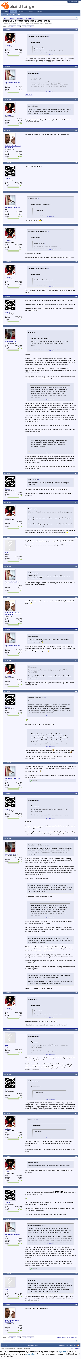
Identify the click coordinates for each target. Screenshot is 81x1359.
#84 (76, 1074)
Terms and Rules (75, 1348)
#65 (76, 163)
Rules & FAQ (22, 11)
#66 (76, 192)
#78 (76, 691)
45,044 (20, 183)
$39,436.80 (28, 95)
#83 (76, 1029)
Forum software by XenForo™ (15, 1348)
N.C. (20, 89)
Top (75, 1345)
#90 (76, 1304)
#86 (76, 1156)
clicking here (31, 1354)
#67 (76, 225)
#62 (76, 66)
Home (6, 11)
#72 (76, 502)
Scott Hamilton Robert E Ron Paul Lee (34, 23)
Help (67, 1345)
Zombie (7, 178)
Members (31, 11)
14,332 (20, 347)
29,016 (20, 153)
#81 (76, 838)
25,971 (20, 558)
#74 (76, 566)
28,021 (20, 87)
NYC (20, 52)
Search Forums (6, 14)
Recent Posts (16, 14)
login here (62, 1352)
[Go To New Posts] (33, 1345)
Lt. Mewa (8, 45)
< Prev (11, 26)
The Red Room (14, 23)
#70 (76, 326)
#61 (76, 29)
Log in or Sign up (73, 1)
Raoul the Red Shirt (11, 341)
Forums (13, 11)
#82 (76, 992)
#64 (76, 130)
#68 (76, 261)
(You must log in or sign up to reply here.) (67, 1337)
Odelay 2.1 (4, 1345)
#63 (76, 99)
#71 (76, 473)
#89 (76, 1274)
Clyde (6, 553)
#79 (76, 763)
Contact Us (62, 1345)
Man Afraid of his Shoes (12, 82)
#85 (76, 1113)
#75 (76, 597)
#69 (76, 296)
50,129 (20, 50)
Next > (31, 26)
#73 (76, 537)
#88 (76, 1219)
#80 (76, 793)
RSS (78, 1345)
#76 (76, 629)
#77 (76, 660)
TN (21, 154)
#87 (76, 1187)
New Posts (39, 11)
